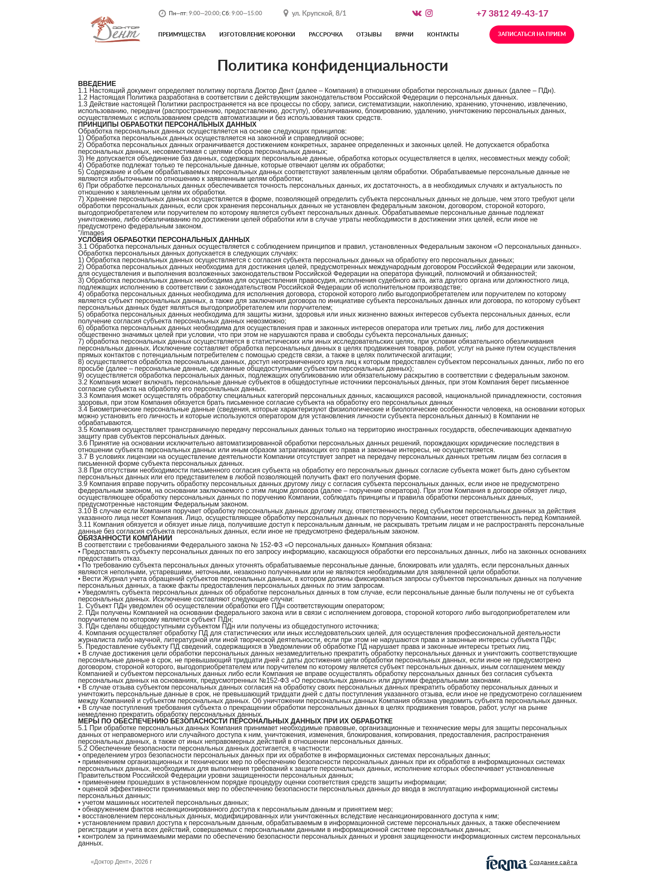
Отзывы (369, 35)
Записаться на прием (532, 34)
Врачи (404, 35)
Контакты (443, 35)
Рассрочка (326, 35)
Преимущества (182, 35)
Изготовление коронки (257, 35)
